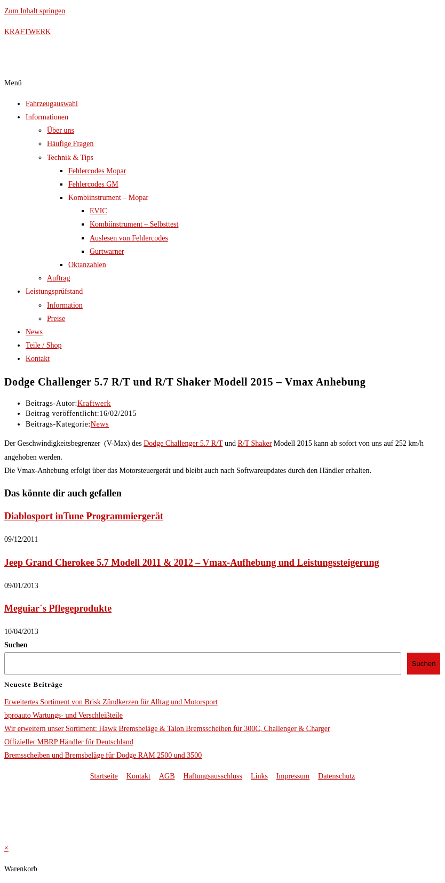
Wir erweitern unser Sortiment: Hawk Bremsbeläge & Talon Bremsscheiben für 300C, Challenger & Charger (167, 729)
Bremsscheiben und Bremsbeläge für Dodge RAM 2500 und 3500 (103, 755)
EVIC (98, 211)
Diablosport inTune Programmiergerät (83, 516)
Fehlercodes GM (93, 184)
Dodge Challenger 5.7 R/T (183, 443)
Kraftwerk (94, 403)
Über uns (60, 130)
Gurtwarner (107, 251)
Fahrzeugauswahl (52, 104)
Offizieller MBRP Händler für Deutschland (68, 742)
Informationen (47, 117)
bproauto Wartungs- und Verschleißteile (63, 715)
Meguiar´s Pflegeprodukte (58, 608)
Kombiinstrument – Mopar (108, 198)
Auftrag (58, 278)
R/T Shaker (254, 443)
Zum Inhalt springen (34, 11)
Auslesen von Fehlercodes (129, 238)
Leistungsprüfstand (54, 291)
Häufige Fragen (70, 144)
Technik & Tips (70, 158)
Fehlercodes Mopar (97, 171)
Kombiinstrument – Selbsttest (134, 224)
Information (65, 305)
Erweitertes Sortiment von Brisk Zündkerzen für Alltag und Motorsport (111, 702)
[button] (222, 83)
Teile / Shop (43, 345)
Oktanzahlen (87, 265)
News (34, 332)
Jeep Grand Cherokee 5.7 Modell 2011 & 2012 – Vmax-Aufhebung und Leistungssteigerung (191, 562)
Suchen (16, 645)
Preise (56, 319)
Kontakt (38, 359)
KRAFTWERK (27, 32)
